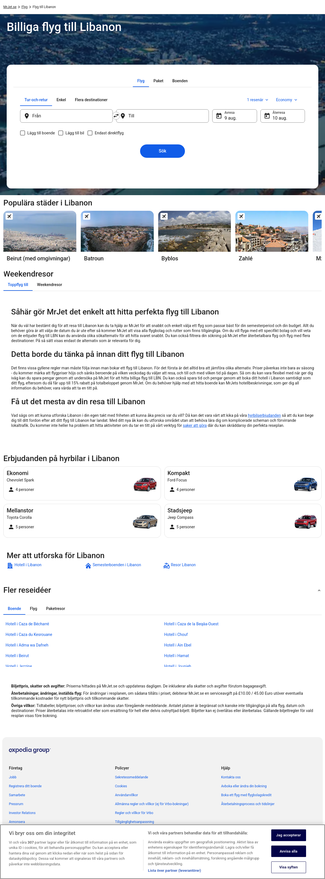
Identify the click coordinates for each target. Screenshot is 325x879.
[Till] (162, 116)
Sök (162, 151)
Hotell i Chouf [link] (176, 634)
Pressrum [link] (16, 804)
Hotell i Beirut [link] (17, 655)
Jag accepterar (288, 842)
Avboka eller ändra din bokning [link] (244, 786)
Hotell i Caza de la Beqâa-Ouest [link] (191, 624)
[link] (45, 565)
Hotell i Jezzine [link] (19, 666)
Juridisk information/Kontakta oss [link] (140, 831)
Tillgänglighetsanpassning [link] (134, 822)
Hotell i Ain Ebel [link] (178, 645)
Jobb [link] (12, 777)
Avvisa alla (288, 858)
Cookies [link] (121, 786)
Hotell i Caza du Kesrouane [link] (29, 634)
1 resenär (258, 99)
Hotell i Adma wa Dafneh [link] (27, 645)
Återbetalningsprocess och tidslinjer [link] (247, 804)
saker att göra (195, 425)
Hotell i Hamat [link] (176, 655)
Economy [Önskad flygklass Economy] (287, 99)
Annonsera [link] (17, 822)
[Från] (66, 116)
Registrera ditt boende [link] (25, 786)
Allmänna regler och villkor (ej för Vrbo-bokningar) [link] (152, 804)
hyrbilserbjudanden (264, 415)
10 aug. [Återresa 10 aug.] (280, 118)
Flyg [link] (24, 7)
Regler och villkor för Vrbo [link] (134, 813)
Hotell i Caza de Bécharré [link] (27, 624)
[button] (162, 590)
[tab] (141, 81)
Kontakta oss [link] (231, 777)
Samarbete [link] (17, 795)
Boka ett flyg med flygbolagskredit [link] (246, 795)
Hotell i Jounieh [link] (177, 666)
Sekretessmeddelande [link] (131, 777)
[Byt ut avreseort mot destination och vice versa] (116, 116)
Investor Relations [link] (22, 813)
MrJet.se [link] (9, 7)
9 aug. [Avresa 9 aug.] (230, 118)
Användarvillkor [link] (126, 795)
